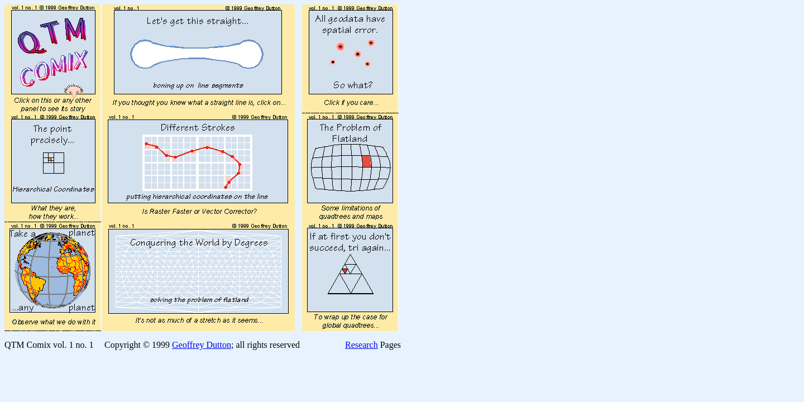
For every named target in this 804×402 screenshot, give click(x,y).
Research (361, 345)
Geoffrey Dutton (201, 345)
